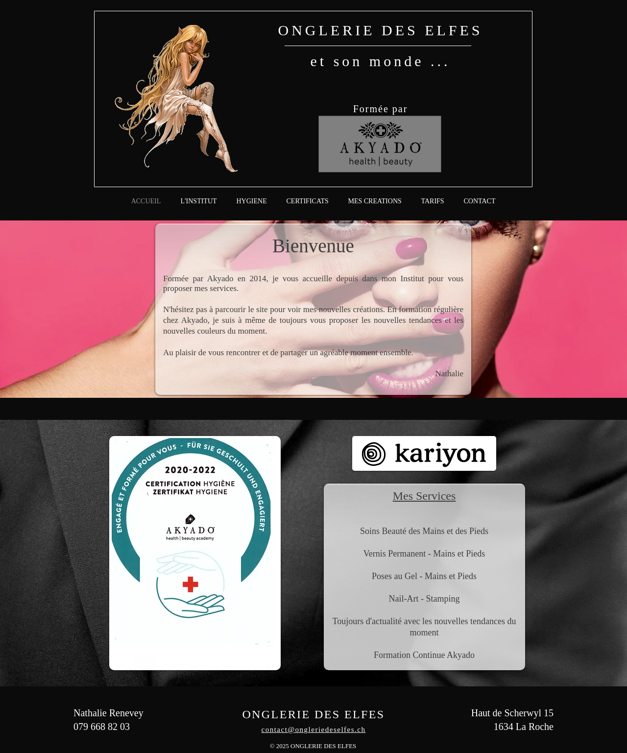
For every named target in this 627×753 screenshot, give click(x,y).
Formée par (380, 108)
